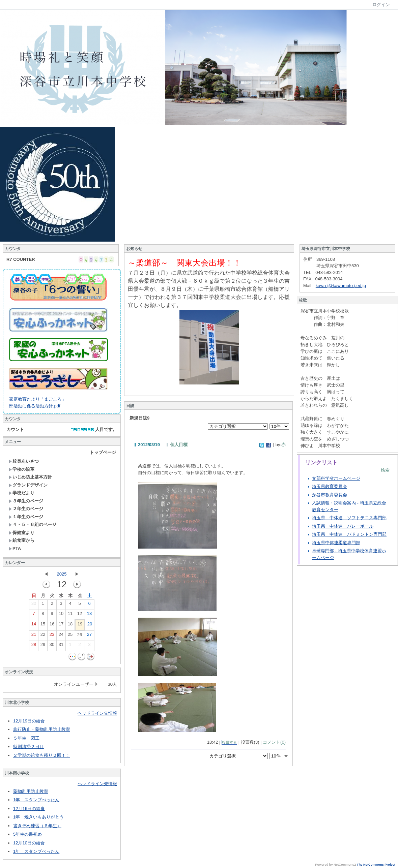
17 (61, 625)
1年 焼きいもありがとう (38, 816)
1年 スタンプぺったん (36, 799)
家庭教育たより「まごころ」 (37, 399)
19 (80, 625)
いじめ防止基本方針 (30, 476)
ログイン (381, 4)
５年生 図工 (26, 738)
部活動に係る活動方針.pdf (34, 405)
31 (61, 646)
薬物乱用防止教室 (30, 791)
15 (42, 625)
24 (61, 636)
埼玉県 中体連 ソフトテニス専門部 (349, 517)
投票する (229, 742)
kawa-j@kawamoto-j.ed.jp (341, 285)
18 (70, 625)
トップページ (103, 452)
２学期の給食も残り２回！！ (41, 755)
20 (89, 625)
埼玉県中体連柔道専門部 (336, 542)
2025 (62, 574)
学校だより (21, 492)
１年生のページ (26, 516)
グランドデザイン (28, 485)
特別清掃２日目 (28, 746)
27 (89, 636)
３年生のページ (26, 500)
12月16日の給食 (29, 808)
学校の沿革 (21, 469)
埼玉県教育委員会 (329, 486)
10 (61, 615)
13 (89, 615)
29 (42, 646)
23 (52, 636)
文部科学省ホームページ (336, 478)
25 (70, 636)
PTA (15, 548)
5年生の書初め (27, 834)
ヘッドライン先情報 (97, 713)
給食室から (21, 540)
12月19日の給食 (29, 720)
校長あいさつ (24, 461)
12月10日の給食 (29, 842)
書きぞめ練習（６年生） (37, 825)
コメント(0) (274, 742)
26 (79, 636)
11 (70, 615)
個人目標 (179, 444)
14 (33, 625)
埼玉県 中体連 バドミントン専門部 (349, 534)
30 (33, 605)
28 (33, 646)
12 (79, 615)
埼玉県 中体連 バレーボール (342, 526)
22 (42, 636)
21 (33, 636)
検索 (385, 469)
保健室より (21, 532)
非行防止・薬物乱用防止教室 (41, 729)
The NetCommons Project (376, 864)
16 (52, 625)
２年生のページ (26, 508)
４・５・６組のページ (32, 524)
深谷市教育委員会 (329, 494)
